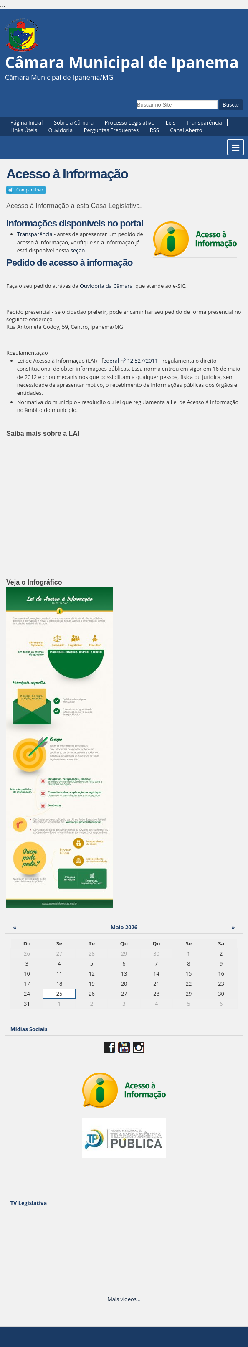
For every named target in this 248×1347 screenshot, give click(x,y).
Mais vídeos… (124, 1299)
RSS (154, 130)
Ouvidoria (60, 130)
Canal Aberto (186, 130)
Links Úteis (23, 130)
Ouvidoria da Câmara (106, 286)
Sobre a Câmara (74, 122)
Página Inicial (26, 122)
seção (78, 250)
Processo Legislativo (130, 122)
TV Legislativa (28, 1203)
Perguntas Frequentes (111, 130)
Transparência (204, 122)
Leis (170, 122)
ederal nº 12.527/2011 (130, 360)
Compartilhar (29, 190)
